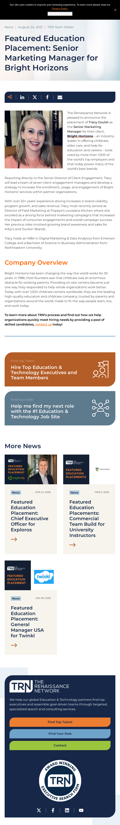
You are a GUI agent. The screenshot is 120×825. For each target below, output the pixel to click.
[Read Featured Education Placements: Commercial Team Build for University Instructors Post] (72, 546)
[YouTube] (81, 810)
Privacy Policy (59, 8)
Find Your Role (60, 733)
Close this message (60, 13)
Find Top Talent (60, 722)
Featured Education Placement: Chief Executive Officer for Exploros (29, 516)
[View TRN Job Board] (60, 408)
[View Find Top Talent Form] (60, 369)
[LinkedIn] (67, 810)
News (16, 492)
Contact (60, 745)
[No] (115, 10)
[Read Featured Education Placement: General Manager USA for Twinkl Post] (14, 646)
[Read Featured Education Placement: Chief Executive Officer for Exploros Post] (14, 540)
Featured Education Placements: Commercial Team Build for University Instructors (87, 518)
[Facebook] (53, 810)
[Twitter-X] (39, 810)
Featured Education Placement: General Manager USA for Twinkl (27, 622)
